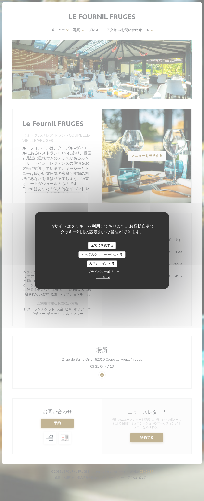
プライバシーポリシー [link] (104, 271)
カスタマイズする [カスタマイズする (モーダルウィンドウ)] (102, 263)
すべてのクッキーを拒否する (102, 254)
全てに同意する (102, 245)
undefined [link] (103, 277)
